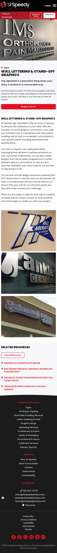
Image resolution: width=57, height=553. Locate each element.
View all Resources (13, 355)
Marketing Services (28, 427)
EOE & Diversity (28, 526)
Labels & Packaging (28, 435)
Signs (6, 67)
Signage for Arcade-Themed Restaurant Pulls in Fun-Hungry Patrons (28, 379)
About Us (28, 454)
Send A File (49, 15)
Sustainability (28, 475)
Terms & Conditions (28, 519)
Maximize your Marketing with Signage (22, 363)
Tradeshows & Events (28, 431)
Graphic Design (28, 423)
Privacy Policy (28, 516)
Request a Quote (36, 15)
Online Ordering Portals (28, 419)
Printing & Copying (28, 411)
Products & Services (28, 402)
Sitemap (28, 529)
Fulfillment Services (28, 443)
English (48, 5)
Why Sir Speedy (28, 459)
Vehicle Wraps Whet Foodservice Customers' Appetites (25, 387)
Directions (28, 505)
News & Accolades (28, 463)
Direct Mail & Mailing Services (28, 415)
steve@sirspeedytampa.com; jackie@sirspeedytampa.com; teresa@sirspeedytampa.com (23, 498)
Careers (28, 467)
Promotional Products (29, 439)
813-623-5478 (7, 17)
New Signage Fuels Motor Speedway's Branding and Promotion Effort (28, 370)
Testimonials (28, 471)
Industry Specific (28, 447)
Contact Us (28, 483)
